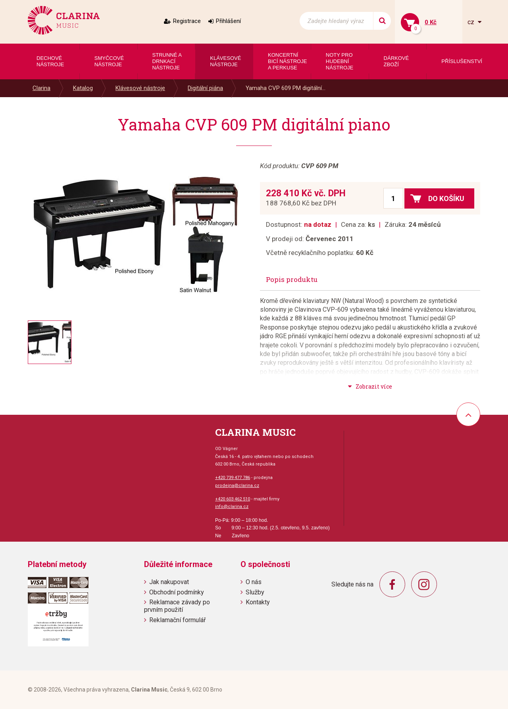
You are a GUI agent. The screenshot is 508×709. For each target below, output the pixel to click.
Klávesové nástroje (140, 88)
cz (472, 22)
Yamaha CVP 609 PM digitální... (285, 88)
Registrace (187, 21)
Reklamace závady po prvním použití (177, 605)
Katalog (83, 88)
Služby (255, 592)
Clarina (41, 88)
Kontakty (258, 602)
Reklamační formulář (177, 620)
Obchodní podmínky (176, 592)
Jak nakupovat (169, 582)
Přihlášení (228, 21)
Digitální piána (205, 88)
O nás (254, 582)
